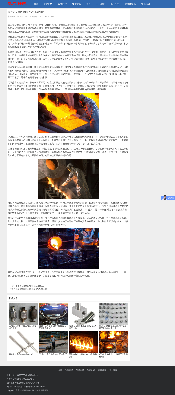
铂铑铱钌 (91, 370)
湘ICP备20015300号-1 (24, 379)
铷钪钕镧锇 (130, 4)
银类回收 (62, 4)
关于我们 (145, 4)
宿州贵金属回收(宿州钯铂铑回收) (30, 286)
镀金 (88, 4)
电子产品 (114, 4)
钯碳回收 (69, 370)
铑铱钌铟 (76, 4)
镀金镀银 (102, 370)
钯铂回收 (48, 4)
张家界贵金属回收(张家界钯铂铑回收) (31, 289)
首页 (36, 4)
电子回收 (113, 370)
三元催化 (100, 4)
